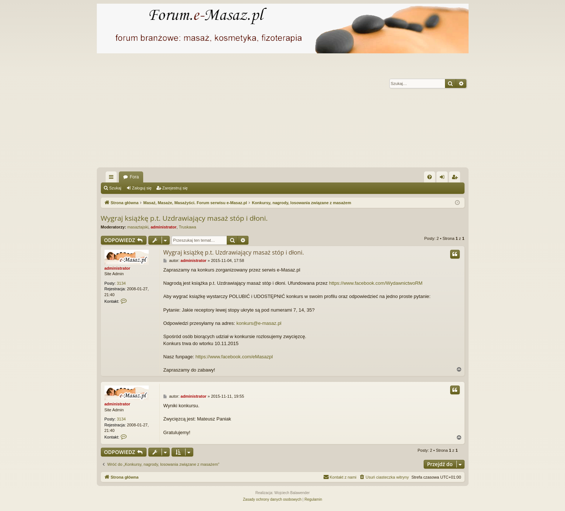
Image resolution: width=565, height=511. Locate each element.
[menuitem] (429, 176)
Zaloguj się (142, 188)
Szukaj (115, 188)
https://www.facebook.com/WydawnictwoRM (376, 283)
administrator (163, 227)
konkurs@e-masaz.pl (258, 323)
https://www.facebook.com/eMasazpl (234, 356)
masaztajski (137, 227)
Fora (134, 177)
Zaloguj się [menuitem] (443, 178)
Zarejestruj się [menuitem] (456, 178)
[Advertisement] (283, 112)
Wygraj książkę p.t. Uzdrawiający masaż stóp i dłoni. (184, 218)
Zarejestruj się (175, 188)
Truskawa (187, 227)
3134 (121, 283)
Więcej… (113, 178)
